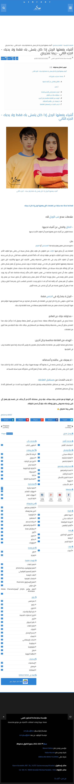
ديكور (33, 539)
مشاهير (32, 518)
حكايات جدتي (67, 518)
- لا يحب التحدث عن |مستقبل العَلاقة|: (50, 104)
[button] (18, 681)
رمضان (32, 666)
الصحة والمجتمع (66, 470)
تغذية (33, 555)
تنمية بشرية (31, 488)
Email (3, 58)
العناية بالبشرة (67, 458)
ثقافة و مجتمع (6, 414)
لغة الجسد (31, 498)
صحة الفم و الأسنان (65, 477)
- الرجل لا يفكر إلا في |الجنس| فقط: (50, 92)
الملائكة (32, 670)
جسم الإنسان (30, 633)
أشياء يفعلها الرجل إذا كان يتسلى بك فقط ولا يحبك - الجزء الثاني (49, 71)
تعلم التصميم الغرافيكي (27, 571)
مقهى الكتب (30, 445)
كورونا (69, 481)
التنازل (68, 227)
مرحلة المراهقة (66, 522)
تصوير (33, 536)
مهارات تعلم (30, 495)
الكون (33, 608)
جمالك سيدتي (67, 454)
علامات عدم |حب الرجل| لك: (56, 76)
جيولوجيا (32, 643)
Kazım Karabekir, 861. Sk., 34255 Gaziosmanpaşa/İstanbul (33, 765)
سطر (45, 743)
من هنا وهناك (30, 511)
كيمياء (32, 636)
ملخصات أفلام (67, 445)
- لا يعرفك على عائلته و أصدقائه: (51, 101)
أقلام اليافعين (67, 525)
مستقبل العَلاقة (46, 380)
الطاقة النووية (30, 654)
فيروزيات (32, 543)
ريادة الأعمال (30, 454)
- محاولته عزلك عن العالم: (53, 95)
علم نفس (31, 601)
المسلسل (45, 245)
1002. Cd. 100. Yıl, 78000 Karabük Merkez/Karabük (37, 769)
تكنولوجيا (32, 515)
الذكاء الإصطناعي (28, 640)
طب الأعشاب (67, 484)
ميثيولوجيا (31, 647)
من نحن (63, 778)
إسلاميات (31, 663)
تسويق (32, 458)
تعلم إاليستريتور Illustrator (26, 582)
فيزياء (33, 629)
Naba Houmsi (50, 752)
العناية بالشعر (67, 461)
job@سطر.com (24, 735)
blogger (3, 434)
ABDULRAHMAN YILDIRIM (48, 756)
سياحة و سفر (30, 522)
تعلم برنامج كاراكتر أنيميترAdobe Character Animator (18, 590)
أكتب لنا (57, 778)
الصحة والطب (67, 474)
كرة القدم (68, 542)
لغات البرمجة (30, 575)
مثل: (55, 87)
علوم (33, 605)
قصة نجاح (31, 465)
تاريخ (33, 619)
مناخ (33, 650)
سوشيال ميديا (30, 529)
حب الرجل (54, 216)
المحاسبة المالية (29, 479)
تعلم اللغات (31, 564)
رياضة (70, 538)
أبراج (33, 532)
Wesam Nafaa (48, 748)
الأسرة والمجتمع (29, 525)
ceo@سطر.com (29, 730)
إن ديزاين (32, 586)
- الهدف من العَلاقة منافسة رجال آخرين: (49, 98)
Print (10, 58)
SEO (33, 475)
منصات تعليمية (30, 579)
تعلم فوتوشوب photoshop (25, 568)
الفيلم (38, 245)
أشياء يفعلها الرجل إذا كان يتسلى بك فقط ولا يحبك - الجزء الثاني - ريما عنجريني (37, 51)
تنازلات (52, 250)
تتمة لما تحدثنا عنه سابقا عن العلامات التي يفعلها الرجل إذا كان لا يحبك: (48, 205)
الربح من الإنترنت (29, 461)
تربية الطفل (68, 515)
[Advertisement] (37, 30)
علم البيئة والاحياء (29, 612)
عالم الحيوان (31, 622)
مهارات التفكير (30, 491)
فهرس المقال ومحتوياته (58, 67)
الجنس (49, 296)
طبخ (33, 552)
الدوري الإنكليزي (66, 535)
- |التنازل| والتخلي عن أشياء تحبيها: (51, 81)
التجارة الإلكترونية (29, 468)
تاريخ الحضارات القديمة (27, 615)
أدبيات (69, 551)
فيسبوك (32, 472)
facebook (9, 434)
